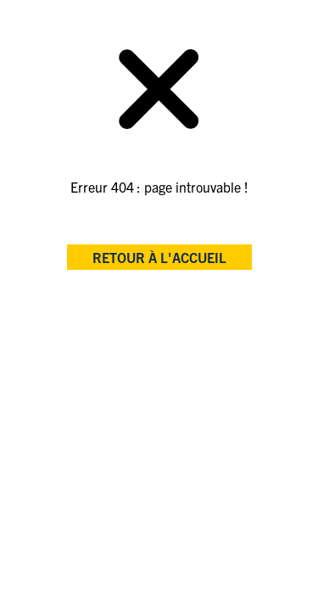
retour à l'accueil (159, 257)
